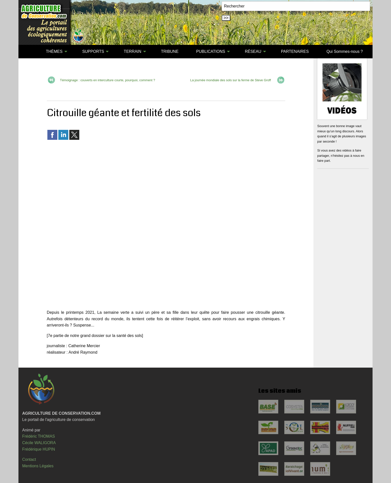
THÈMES (54, 51)
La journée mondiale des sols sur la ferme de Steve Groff (230, 80)
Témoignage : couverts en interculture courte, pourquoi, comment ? (107, 80)
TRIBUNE (170, 51)
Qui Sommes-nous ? (344, 51)
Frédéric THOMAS (38, 436)
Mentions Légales (37, 466)
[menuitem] (28, 51)
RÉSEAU (253, 51)
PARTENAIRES (295, 51)
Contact (29, 459)
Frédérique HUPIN (38, 449)
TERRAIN (132, 51)
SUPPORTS (93, 51)
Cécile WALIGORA (39, 443)
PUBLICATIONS (210, 51)
